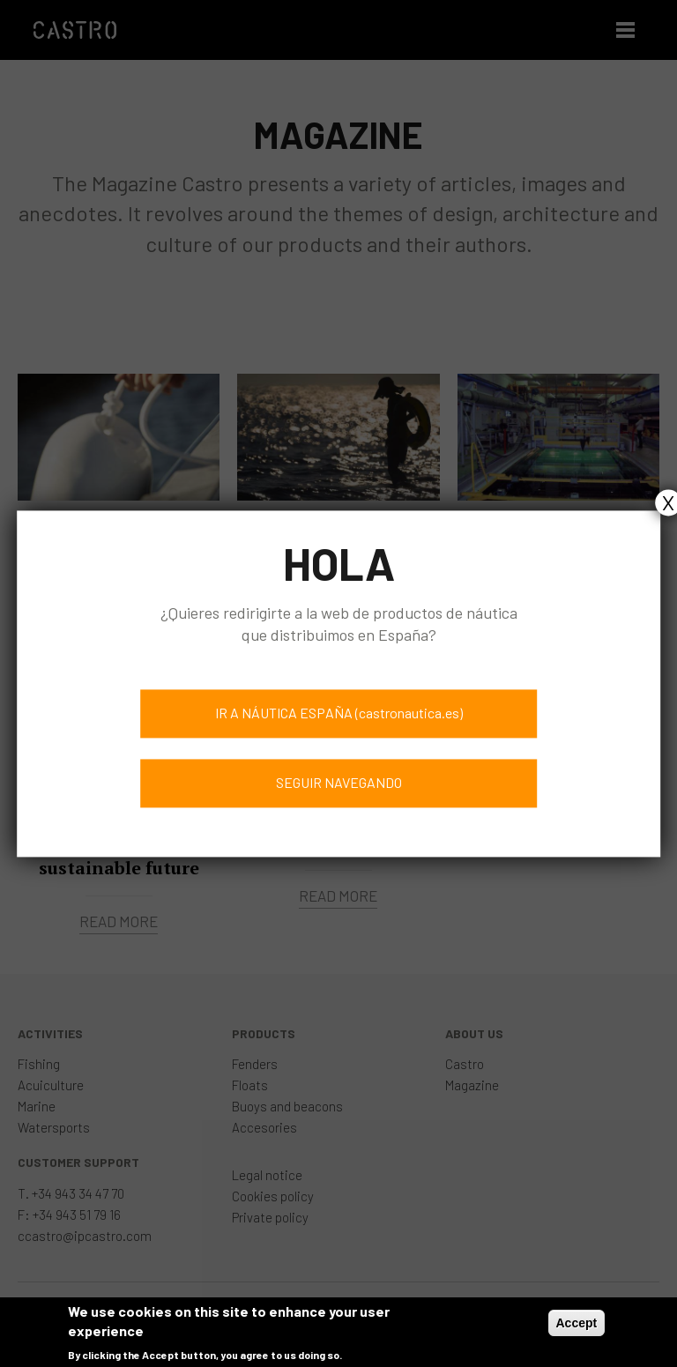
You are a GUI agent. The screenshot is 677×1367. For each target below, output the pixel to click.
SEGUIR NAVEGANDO (339, 782)
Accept (577, 1328)
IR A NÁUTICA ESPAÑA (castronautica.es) (339, 712)
